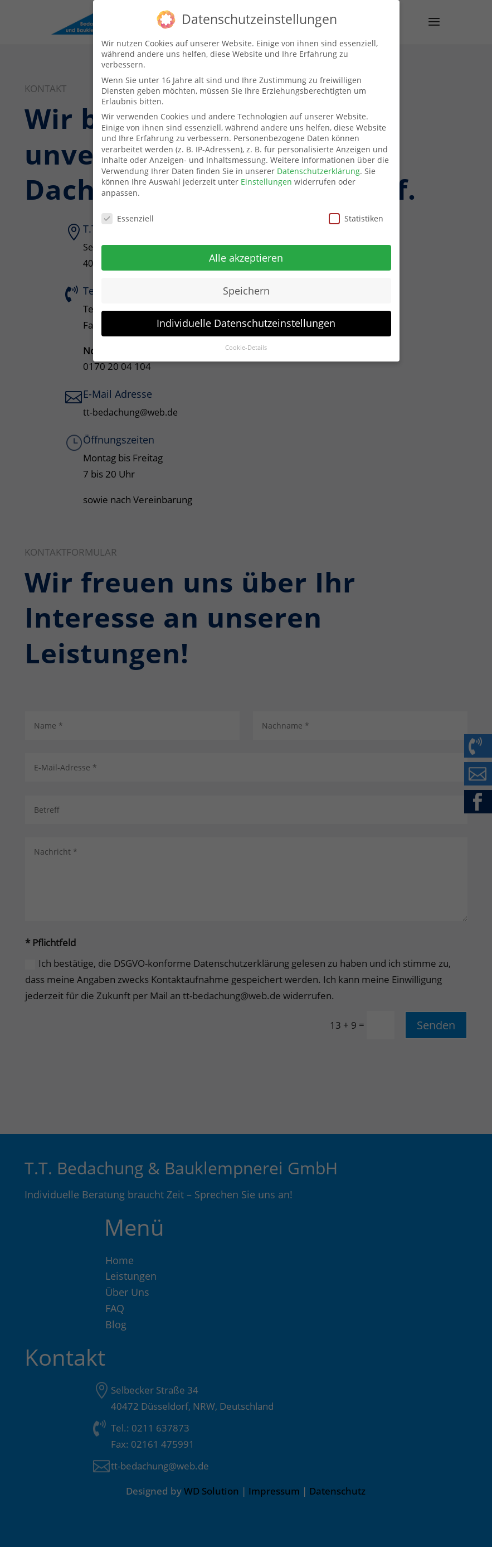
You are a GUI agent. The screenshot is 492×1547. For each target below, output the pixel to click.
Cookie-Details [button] (246, 340)
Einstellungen (266, 174)
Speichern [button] (246, 283)
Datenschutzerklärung (318, 163)
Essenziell (127, 211)
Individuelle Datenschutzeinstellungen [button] (246, 315)
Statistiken (356, 211)
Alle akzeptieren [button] (246, 250)
